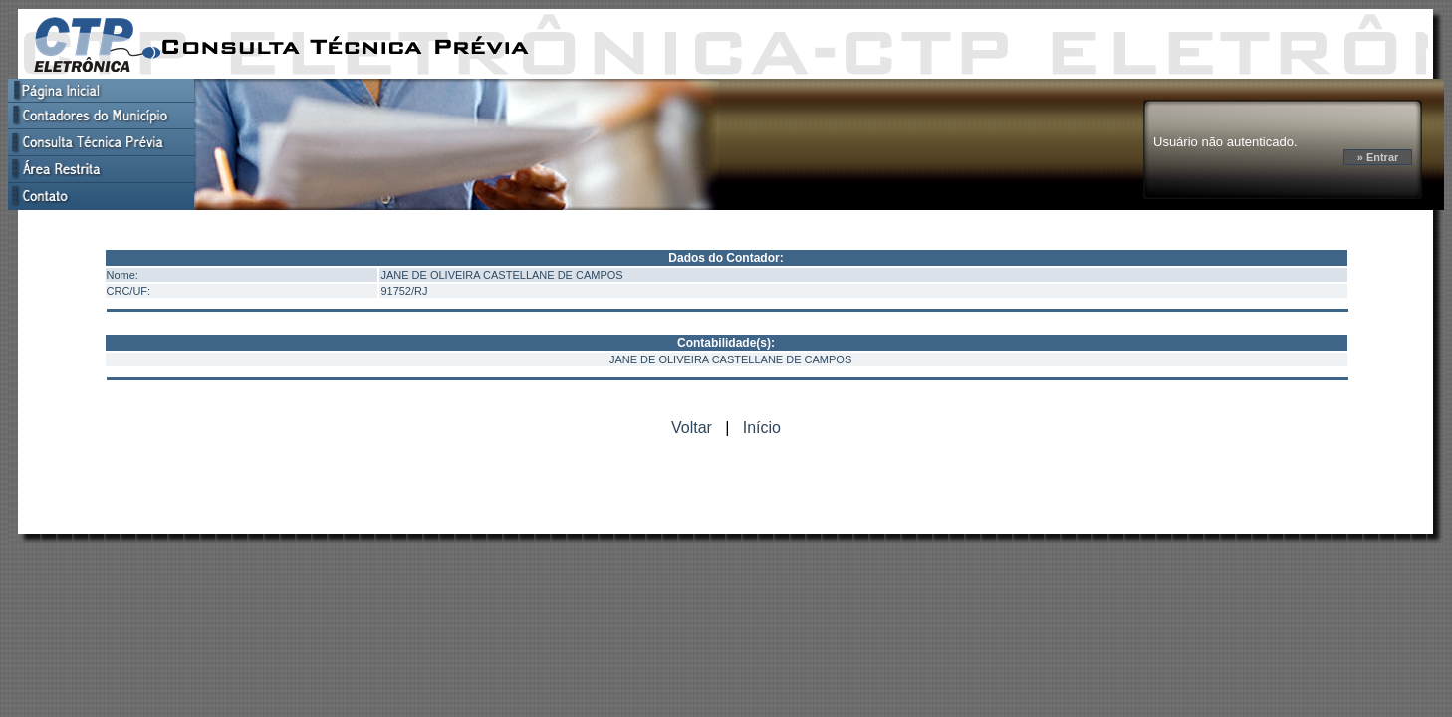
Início (762, 427)
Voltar (691, 427)
